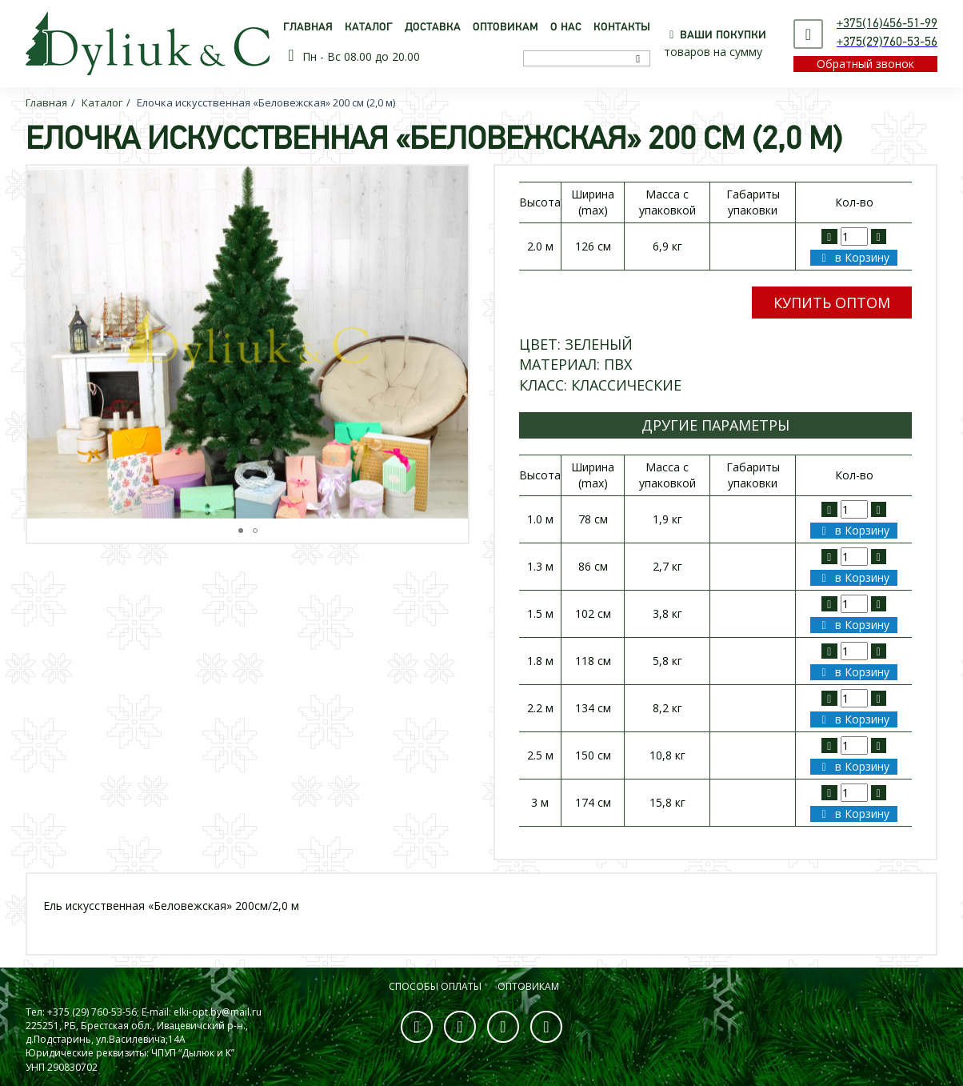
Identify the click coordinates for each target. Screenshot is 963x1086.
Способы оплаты (435, 986)
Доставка (433, 28)
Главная (308, 28)
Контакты (621, 28)
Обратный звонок (865, 63)
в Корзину (852, 257)
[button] (453, 342)
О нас (565, 28)
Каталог (369, 28)
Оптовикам (505, 28)
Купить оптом (831, 302)
